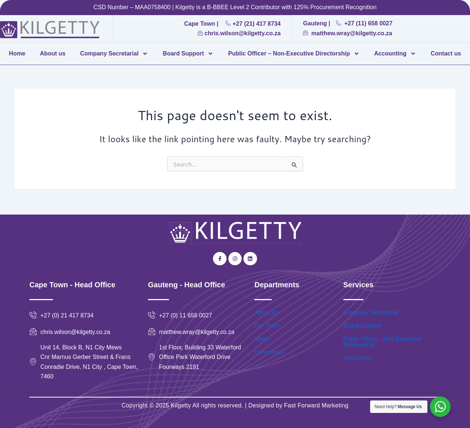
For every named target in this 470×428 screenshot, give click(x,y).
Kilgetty (181, 405)
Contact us (446, 53)
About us (52, 53)
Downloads (268, 352)
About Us (266, 312)
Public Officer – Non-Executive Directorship (293, 53)
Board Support (188, 53)
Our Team (267, 326)
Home (17, 53)
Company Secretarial (114, 53)
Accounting (395, 53)
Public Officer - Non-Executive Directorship (382, 342)
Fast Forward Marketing (315, 405)
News (261, 339)
